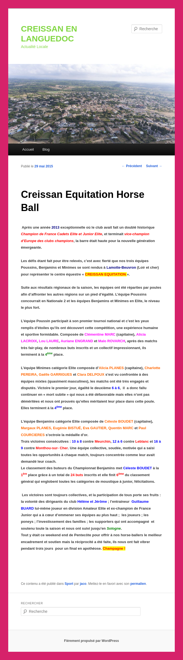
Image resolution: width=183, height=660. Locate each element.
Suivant (154, 166)
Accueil (28, 149)
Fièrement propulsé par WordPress (91, 641)
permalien (138, 584)
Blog (46, 149)
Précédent (132, 166)
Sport (69, 584)
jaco (83, 584)
